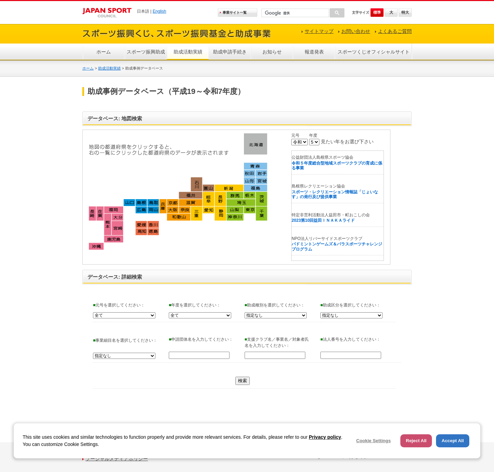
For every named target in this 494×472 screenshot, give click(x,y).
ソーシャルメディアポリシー (116, 458)
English (159, 11)
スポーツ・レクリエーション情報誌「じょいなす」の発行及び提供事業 (335, 194)
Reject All (416, 440)
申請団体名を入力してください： (201, 339)
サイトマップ (319, 31)
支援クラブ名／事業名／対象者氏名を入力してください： (277, 342)
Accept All (453, 440)
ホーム (103, 52)
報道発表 (314, 52)
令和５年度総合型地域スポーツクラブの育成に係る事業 (337, 166)
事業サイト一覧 (235, 12)
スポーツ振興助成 (146, 52)
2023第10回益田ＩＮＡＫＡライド (323, 220)
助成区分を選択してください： (350, 305)
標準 (377, 12)
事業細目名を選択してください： (125, 340)
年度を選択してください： (195, 305)
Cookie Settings (373, 440)
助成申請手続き (230, 52)
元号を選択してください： (119, 305)
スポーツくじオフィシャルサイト (374, 52)
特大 (405, 12)
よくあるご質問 (395, 31)
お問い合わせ (355, 31)
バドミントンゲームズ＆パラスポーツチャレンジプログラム (337, 247)
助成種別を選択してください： (275, 305)
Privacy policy (325, 437)
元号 (295, 135)
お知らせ (272, 52)
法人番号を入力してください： (350, 339)
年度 (313, 135)
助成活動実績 (188, 52)
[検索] (294, 13)
